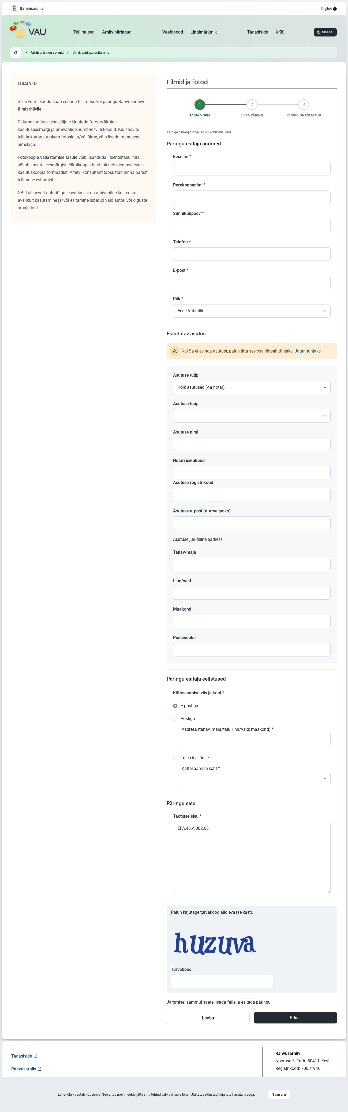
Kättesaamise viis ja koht (198, 692)
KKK (280, 32)
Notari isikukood (189, 460)
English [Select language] (329, 9)
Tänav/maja (184, 552)
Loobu (208, 1018)
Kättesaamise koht (201, 768)
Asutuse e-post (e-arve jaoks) (202, 510)
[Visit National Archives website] (27, 8)
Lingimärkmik (203, 32)
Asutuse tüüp (186, 375)
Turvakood (181, 969)
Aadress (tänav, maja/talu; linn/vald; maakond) (228, 729)
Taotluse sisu (187, 816)
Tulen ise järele (195, 757)
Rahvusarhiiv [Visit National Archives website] (26, 1068)
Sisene (324, 32)
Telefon (182, 241)
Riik (178, 298)
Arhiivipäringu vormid (47, 52)
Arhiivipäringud (117, 32)
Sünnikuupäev (188, 213)
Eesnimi (182, 156)
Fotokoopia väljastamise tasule (47, 157)
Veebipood (172, 32)
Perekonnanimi (189, 185)
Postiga (188, 718)
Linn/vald (182, 580)
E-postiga (189, 705)
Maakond (182, 609)
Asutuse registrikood (193, 482)
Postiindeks (184, 637)
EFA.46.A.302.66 (252, 857)
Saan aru (279, 1094)
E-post (180, 270)
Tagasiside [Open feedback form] (24, 1056)
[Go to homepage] (27, 32)
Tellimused (84, 32)
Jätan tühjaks (308, 351)
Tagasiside (257, 32)
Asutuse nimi (185, 432)
